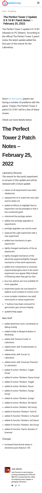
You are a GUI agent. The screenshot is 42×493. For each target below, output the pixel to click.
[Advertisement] (21, 74)
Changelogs (12, 11)
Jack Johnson (16, 469)
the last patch (15, 98)
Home (4, 11)
